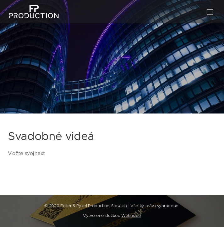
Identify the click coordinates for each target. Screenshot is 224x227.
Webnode (131, 215)
